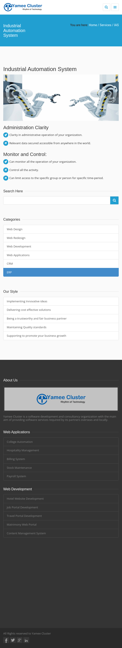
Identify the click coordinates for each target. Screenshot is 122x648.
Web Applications (18, 255)
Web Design (14, 229)
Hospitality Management (23, 450)
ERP (9, 272)
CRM (10, 264)
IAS (116, 25)
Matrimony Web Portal (22, 524)
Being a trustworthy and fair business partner (37, 318)
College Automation (20, 442)
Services (106, 25)
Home (93, 25)
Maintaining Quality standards (26, 327)
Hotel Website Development (25, 499)
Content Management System (26, 533)
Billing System (16, 459)
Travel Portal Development (24, 516)
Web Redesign (16, 238)
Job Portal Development (22, 507)
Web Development (19, 246)
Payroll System (16, 476)
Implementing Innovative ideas (27, 301)
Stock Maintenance (19, 468)
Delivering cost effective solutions (29, 310)
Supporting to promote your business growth (36, 336)
